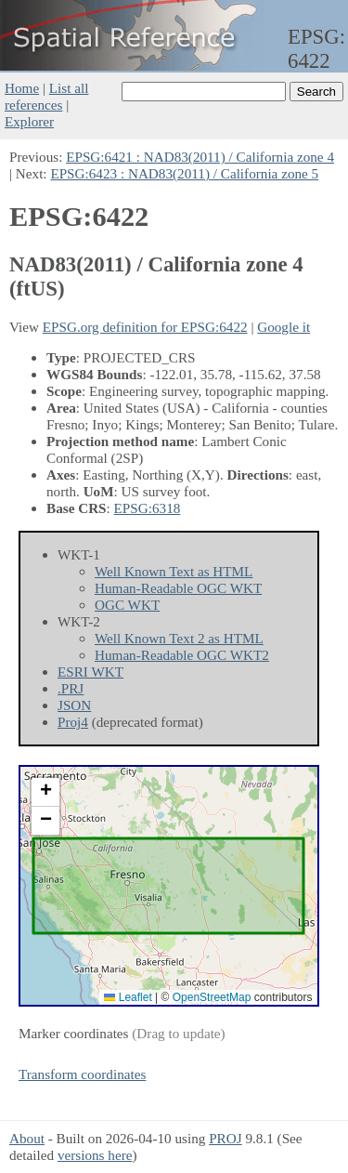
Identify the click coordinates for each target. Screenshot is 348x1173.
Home (22, 88)
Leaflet (127, 997)
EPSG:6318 (147, 508)
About (27, 1138)
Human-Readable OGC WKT (178, 588)
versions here (95, 1155)
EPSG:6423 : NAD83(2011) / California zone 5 (184, 173)
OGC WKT (127, 605)
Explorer (29, 121)
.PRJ (71, 688)
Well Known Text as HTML (173, 571)
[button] (45, 792)
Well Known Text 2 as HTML (179, 638)
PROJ (225, 1138)
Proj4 (73, 722)
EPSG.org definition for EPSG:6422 (145, 327)
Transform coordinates (82, 1074)
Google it (283, 327)
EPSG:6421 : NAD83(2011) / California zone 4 (200, 157)
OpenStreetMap (212, 997)
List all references (46, 96)
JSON (74, 705)
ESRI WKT (90, 671)
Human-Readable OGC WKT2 (182, 655)
